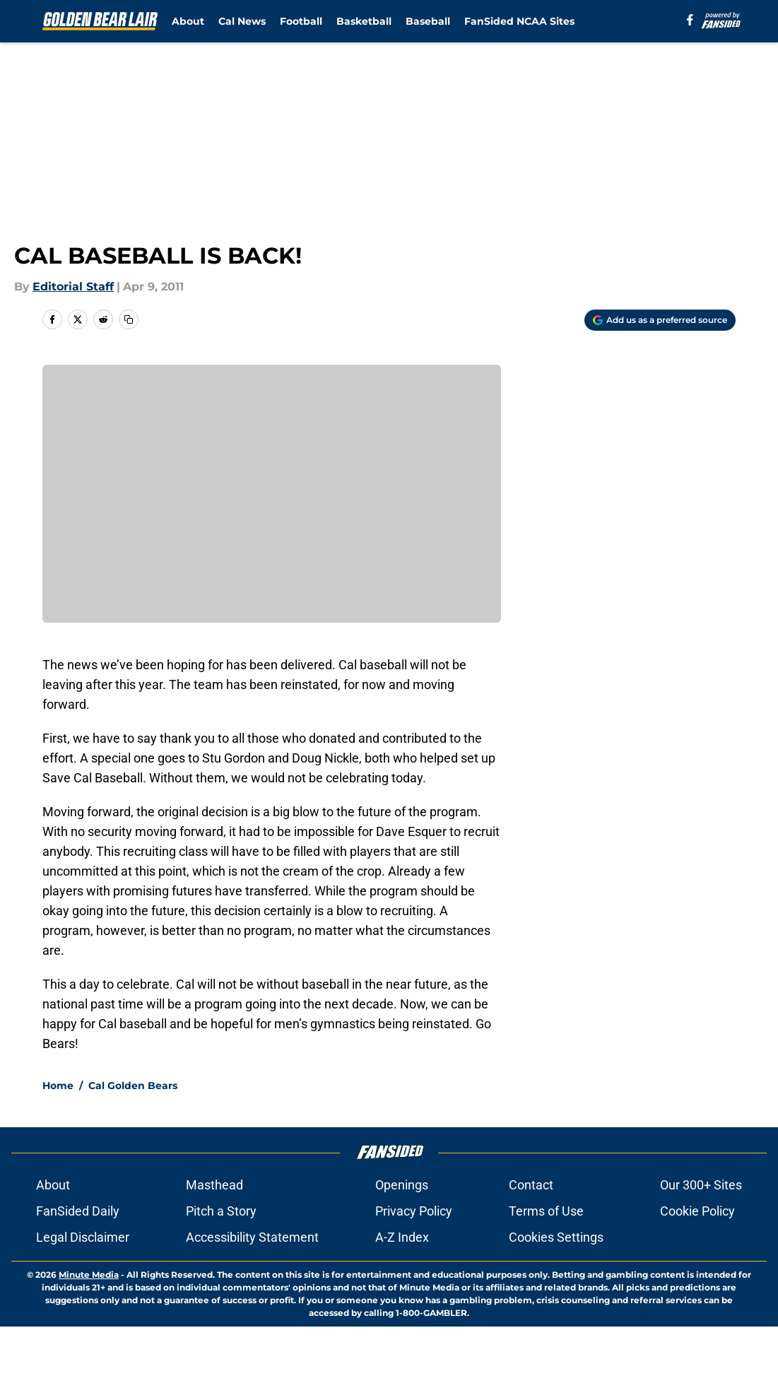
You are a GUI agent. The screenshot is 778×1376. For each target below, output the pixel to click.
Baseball (428, 21)
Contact (531, 1184)
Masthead (214, 1184)
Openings (401, 1184)
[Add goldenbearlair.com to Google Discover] (660, 320)
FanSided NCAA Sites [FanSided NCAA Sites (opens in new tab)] (519, 21)
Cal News (242, 21)
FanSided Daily (77, 1211)
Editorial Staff (73, 286)
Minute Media (89, 1274)
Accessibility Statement (252, 1237)
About (188, 21)
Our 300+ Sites (701, 1184)
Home (57, 1085)
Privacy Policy (413, 1211)
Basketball (363, 21)
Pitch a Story (221, 1211)
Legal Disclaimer (82, 1237)
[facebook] (690, 19)
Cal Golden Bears (132, 1085)
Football (301, 21)
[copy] (128, 319)
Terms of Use (546, 1211)
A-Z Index (402, 1237)
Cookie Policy (697, 1211)
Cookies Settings (556, 1237)
